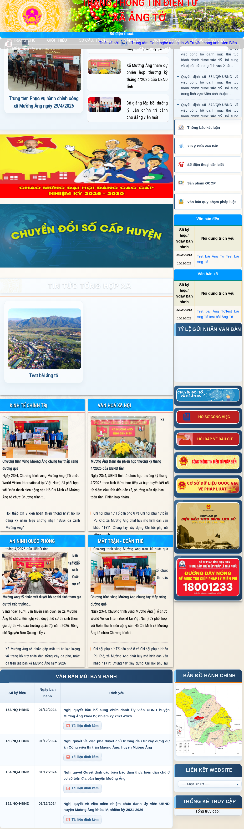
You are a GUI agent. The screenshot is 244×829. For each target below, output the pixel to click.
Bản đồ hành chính (209, 675)
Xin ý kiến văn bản (202, 146)
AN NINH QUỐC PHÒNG (32, 541)
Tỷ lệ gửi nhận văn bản (209, 329)
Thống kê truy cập (209, 801)
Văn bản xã (208, 274)
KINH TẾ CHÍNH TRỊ (28, 405)
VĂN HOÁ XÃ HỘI (114, 405)
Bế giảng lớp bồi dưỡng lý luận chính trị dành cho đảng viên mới (147, 109)
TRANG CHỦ (24, 40)
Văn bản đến (207, 219)
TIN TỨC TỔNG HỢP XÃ (89, 286)
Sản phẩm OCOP (201, 183)
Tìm (232, 48)
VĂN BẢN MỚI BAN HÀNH (86, 676)
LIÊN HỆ (19, 49)
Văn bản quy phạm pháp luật (211, 202)
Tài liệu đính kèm (82, 726)
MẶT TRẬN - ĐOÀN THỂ (120, 541)
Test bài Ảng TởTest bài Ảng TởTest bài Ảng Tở (218, 314)
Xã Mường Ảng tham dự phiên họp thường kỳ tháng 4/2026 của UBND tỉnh (147, 76)
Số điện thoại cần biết (205, 165)
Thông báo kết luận (203, 127)
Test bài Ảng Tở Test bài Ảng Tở (218, 259)
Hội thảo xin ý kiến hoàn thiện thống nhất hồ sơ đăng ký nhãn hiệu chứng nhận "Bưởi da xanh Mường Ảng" (42, 520)
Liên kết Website (209, 770)
